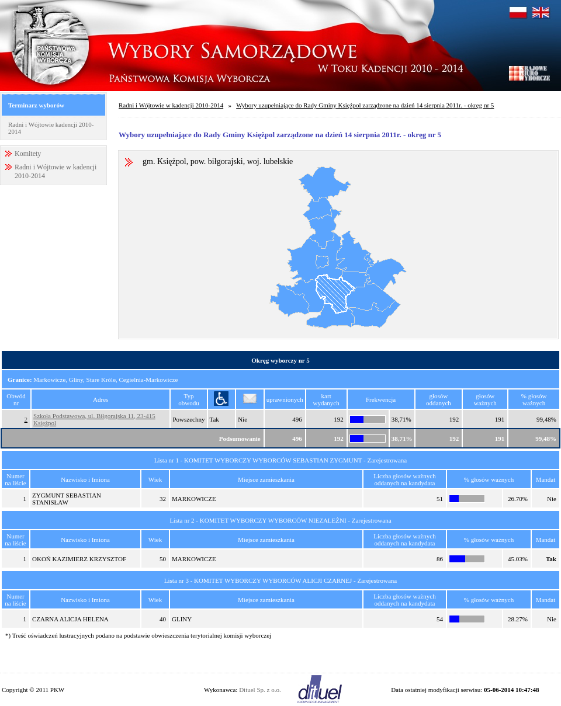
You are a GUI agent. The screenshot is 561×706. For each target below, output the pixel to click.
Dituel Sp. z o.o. (260, 689)
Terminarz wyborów (36, 105)
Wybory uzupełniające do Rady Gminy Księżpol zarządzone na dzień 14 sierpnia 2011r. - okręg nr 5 (365, 105)
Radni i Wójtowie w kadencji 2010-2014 (171, 105)
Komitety (28, 153)
